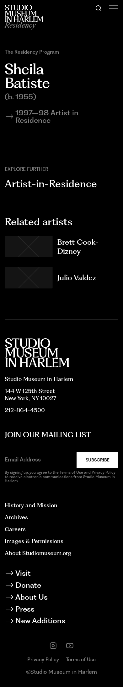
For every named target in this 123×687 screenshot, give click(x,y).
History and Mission (31, 505)
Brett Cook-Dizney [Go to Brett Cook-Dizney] (78, 246)
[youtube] (69, 645)
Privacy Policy (43, 659)
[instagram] (53, 645)
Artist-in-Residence (51, 183)
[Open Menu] (113, 8)
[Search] (98, 8)
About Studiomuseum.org (38, 553)
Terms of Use (81, 659)
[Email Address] (38, 459)
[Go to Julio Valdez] (28, 277)
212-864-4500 (25, 410)
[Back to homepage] (24, 13)
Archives (16, 517)
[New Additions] (61, 621)
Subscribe (98, 459)
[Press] (61, 610)
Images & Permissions (34, 541)
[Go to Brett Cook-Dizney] (28, 246)
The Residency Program (32, 52)
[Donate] (61, 586)
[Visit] (61, 574)
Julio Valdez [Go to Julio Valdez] (76, 277)
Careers (15, 529)
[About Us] (61, 598)
